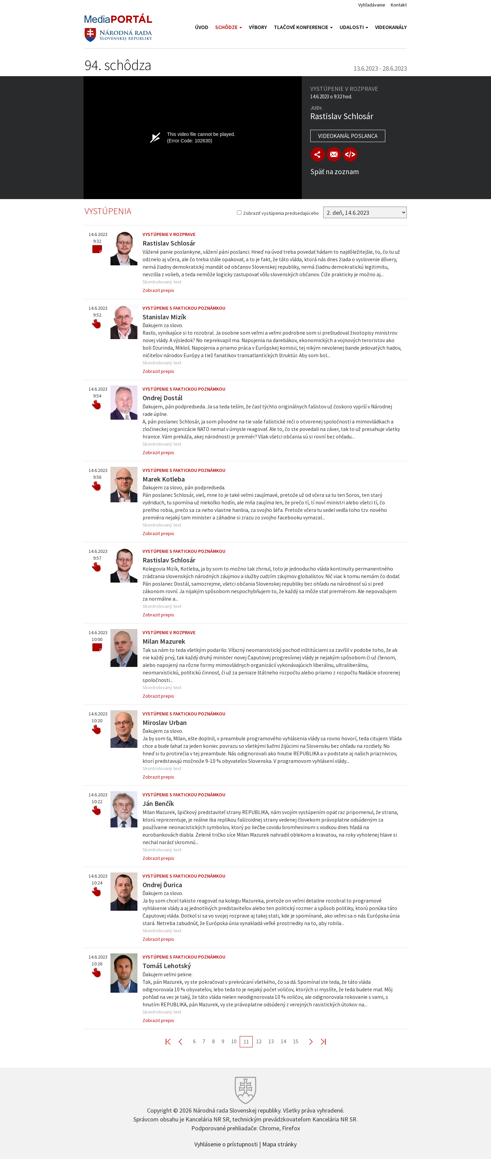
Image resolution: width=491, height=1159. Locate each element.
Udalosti (354, 27)
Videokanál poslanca (347, 136)
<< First (172, 1041)
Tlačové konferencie (303, 27)
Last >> (319, 1041)
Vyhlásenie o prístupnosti (226, 1143)
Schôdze (228, 27)
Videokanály (391, 27)
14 (283, 1041)
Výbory (258, 27)
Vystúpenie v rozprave (169, 234)
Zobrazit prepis (158, 290)
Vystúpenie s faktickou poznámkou (184, 308)
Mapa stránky (279, 1143)
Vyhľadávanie (371, 5)
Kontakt (399, 5)
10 (234, 1041)
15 (295, 1041)
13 (271, 1041)
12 (259, 1041)
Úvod (201, 27)
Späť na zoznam (334, 171)
